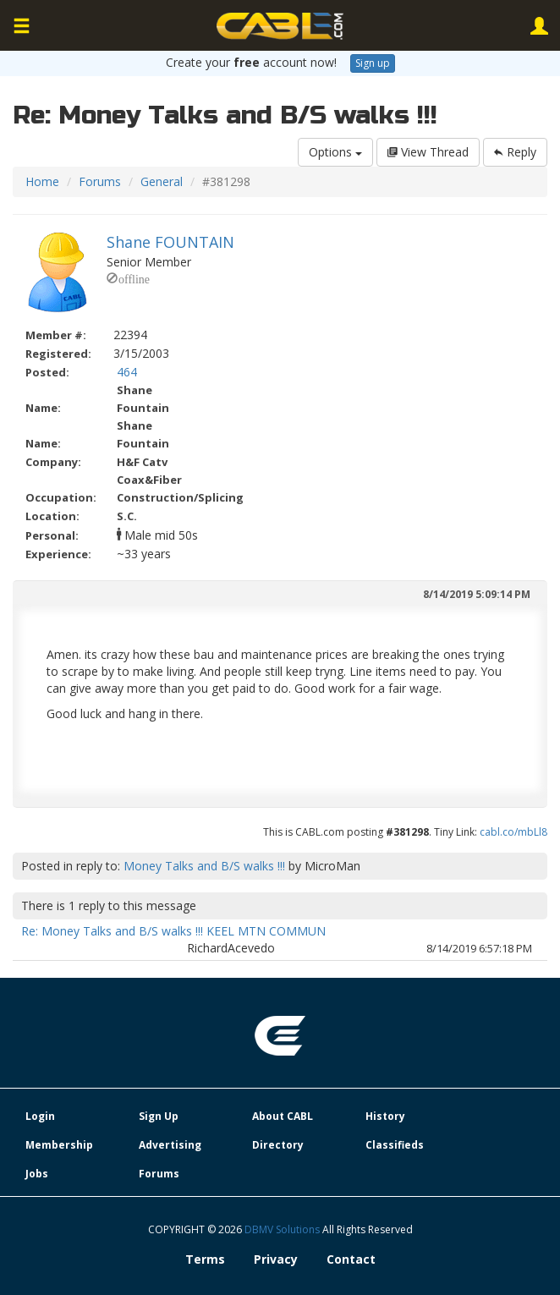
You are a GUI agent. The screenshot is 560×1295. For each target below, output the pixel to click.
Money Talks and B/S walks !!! (204, 866)
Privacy (276, 1259)
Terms (205, 1259)
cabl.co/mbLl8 (513, 832)
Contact (351, 1259)
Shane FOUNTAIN (170, 242)
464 (127, 372)
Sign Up (158, 1116)
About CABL (282, 1116)
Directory (278, 1145)
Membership (59, 1145)
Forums (100, 181)
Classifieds (394, 1145)
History (385, 1116)
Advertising (170, 1145)
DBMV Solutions (283, 1229)
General (161, 181)
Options (335, 152)
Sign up (372, 63)
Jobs (36, 1173)
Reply (515, 152)
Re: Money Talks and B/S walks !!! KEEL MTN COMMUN (173, 931)
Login (40, 1116)
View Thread (428, 152)
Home (42, 181)
